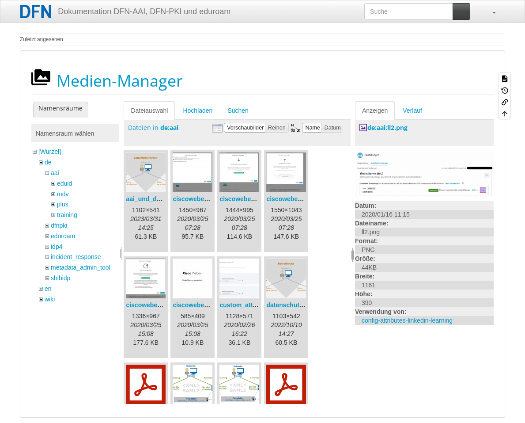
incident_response (76, 256)
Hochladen (197, 110)
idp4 (56, 246)
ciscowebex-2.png (246, 198)
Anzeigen (375, 110)
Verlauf (412, 110)
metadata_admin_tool (80, 267)
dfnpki (59, 225)
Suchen (237, 110)
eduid (64, 183)
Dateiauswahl (149, 110)
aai (55, 172)
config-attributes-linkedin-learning (407, 320)
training (67, 214)
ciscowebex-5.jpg (198, 305)
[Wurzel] (49, 151)
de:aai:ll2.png (387, 127)
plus (62, 204)
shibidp (60, 278)
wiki (50, 299)
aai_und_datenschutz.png (164, 198)
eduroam (63, 236)
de (48, 162)
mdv (62, 194)
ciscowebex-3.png (293, 198)
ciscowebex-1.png (199, 198)
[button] (489, 11)
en (48, 288)
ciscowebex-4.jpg (151, 305)
